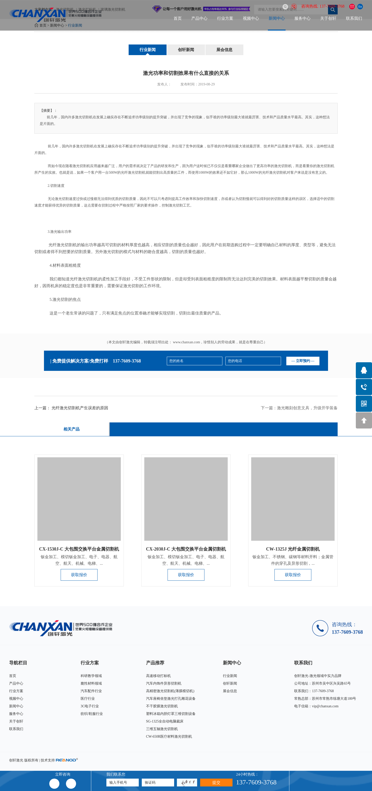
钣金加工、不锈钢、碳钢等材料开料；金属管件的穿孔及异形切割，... (292, 560)
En (360, 6)
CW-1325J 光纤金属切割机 (293, 549)
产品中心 (199, 18)
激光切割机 (85, 146)
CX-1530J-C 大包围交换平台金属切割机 (79, 549)
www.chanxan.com (186, 342)
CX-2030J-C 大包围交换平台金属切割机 (186, 549)
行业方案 (225, 18)
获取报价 (79, 575)
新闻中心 (277, 18)
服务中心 (302, 18)
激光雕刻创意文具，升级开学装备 (307, 408)
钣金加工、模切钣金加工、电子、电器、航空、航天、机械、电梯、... (79, 560)
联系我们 (354, 18)
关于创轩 (328, 18)
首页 (178, 18)
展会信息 (224, 50)
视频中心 (251, 18)
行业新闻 (148, 50)
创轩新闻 (186, 50)
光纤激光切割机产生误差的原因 (80, 408)
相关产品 (71, 429)
